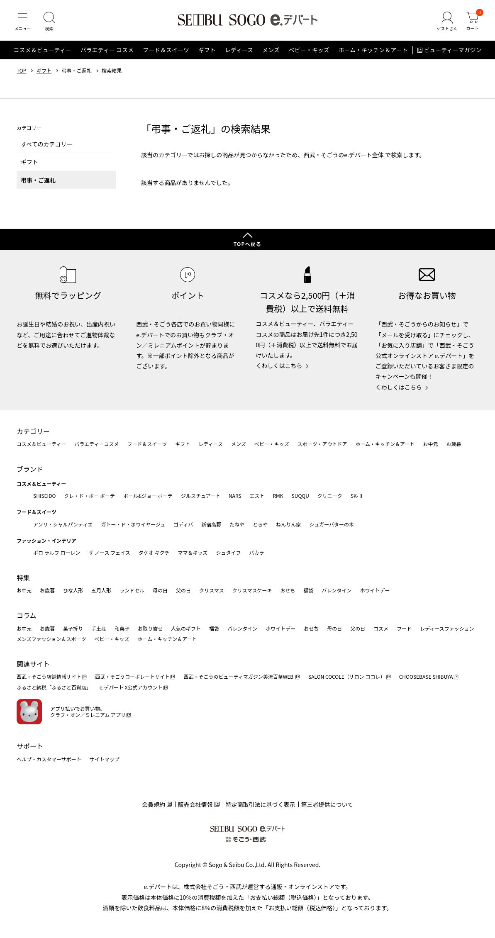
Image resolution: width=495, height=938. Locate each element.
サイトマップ (104, 759)
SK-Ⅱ (357, 495)
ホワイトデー (375, 590)
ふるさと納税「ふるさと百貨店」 (54, 687)
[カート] (472, 22)
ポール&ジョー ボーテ (148, 495)
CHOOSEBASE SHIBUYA (426, 676)
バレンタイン (336, 590)
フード (404, 628)
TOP (21, 72)
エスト (256, 495)
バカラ (256, 552)
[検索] (49, 22)
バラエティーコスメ (96, 443)
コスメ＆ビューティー (42, 51)
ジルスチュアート (200, 495)
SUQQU (300, 495)
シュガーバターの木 (331, 524)
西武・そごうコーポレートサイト (132, 676)
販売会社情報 (195, 804)
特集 (23, 577)
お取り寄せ (150, 628)
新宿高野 (211, 524)
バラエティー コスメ (107, 51)
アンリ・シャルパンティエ (63, 524)
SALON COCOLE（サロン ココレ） (346, 676)
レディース (239, 51)
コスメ (380, 628)
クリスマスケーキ (252, 590)
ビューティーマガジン (452, 51)
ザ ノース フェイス (109, 552)
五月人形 (101, 590)
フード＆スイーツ (166, 51)
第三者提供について (327, 804)
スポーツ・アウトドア (322, 443)
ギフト (207, 51)
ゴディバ (183, 524)
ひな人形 (73, 590)
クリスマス (211, 590)
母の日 (160, 590)
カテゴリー (33, 431)
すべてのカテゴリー (46, 145)
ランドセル (131, 590)
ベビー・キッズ (309, 51)
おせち (287, 590)
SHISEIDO (44, 495)
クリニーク (329, 495)
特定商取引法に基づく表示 (260, 804)
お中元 (430, 443)
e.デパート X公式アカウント (131, 687)
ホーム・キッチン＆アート (373, 51)
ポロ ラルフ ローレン (56, 552)
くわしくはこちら (279, 365)
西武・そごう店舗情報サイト (49, 676)
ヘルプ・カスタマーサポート (49, 759)
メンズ (271, 51)
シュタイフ (228, 552)
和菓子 (122, 628)
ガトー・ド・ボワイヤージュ (133, 524)
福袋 (308, 590)
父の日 (183, 590)
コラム (27, 615)
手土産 (98, 628)
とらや (260, 524)
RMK (278, 495)
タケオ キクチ (154, 552)
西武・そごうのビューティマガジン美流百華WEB (238, 676)
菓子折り (73, 628)
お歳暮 (453, 443)
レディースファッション (447, 628)
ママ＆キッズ (193, 552)
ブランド (30, 469)
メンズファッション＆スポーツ (51, 638)
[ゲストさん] (446, 22)
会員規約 (153, 804)
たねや (236, 524)
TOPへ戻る (248, 243)
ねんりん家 (288, 524)
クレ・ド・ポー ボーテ (89, 495)
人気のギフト (186, 628)
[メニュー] (22, 22)
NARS (235, 495)
